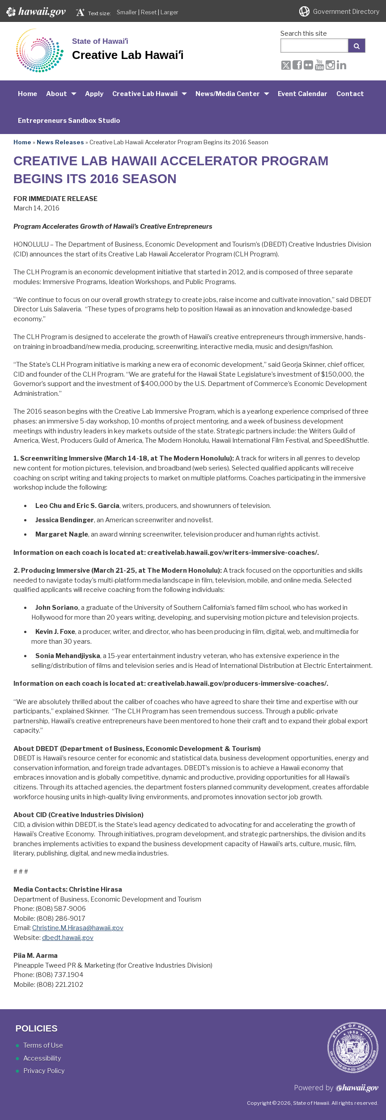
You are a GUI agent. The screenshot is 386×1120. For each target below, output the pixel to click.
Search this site (303, 33)
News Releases (60, 142)
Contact (350, 94)
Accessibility (42, 1058)
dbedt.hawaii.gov (67, 938)
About (56, 94)
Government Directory (346, 11)
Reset (149, 12)
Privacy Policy (44, 1071)
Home (27, 94)
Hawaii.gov (35, 12)
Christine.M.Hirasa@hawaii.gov (77, 928)
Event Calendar (302, 94)
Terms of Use (43, 1045)
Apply (94, 94)
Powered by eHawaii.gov (336, 1091)
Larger (169, 12)
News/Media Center (227, 94)
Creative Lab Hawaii (145, 94)
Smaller (127, 12)
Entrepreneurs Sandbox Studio (69, 121)
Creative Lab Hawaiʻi (128, 55)
